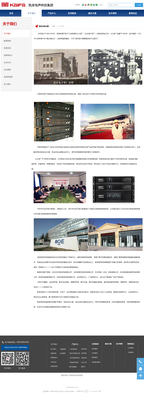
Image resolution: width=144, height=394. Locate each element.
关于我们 (61, 26)
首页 (53, 26)
